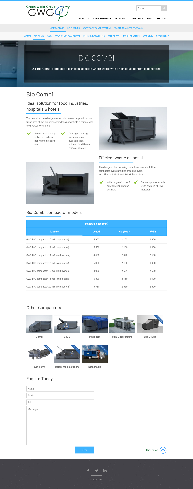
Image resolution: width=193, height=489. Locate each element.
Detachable (162, 36)
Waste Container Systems (97, 28)
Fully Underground (94, 36)
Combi (27, 36)
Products (83, 18)
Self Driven (114, 36)
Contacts (161, 18)
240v (49, 36)
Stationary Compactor (68, 36)
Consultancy (136, 18)
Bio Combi (39, 36)
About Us (120, 18)
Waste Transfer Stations (128, 28)
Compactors (57, 28)
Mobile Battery (131, 36)
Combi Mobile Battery (67, 367)
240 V (67, 336)
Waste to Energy (102, 18)
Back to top (156, 450)
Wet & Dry (148, 36)
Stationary (94, 336)
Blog (149, 18)
